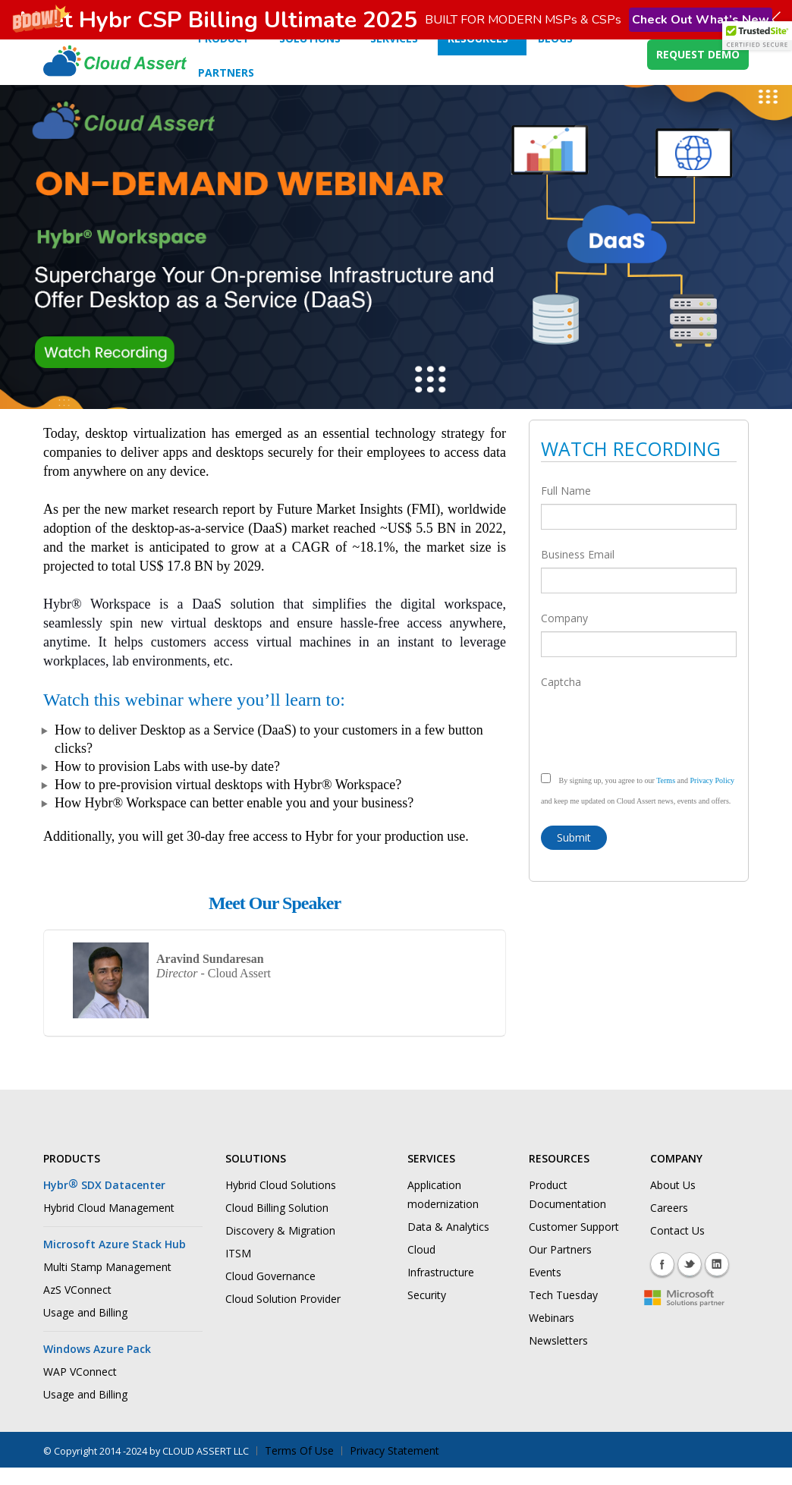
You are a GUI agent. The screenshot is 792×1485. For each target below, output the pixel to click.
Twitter (689, 1287)
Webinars (551, 1341)
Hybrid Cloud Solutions (280, 1208)
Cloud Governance (270, 1299)
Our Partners (560, 1273)
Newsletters (558, 1364)
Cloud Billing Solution (276, 1231)
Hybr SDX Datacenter (104, 1208)
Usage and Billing (85, 1336)
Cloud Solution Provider (283, 1322)
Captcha (561, 705)
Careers (669, 1231)
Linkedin (717, 1287)
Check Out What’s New (700, 19)
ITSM (238, 1276)
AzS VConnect (77, 1313)
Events (545, 1295)
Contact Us (677, 1254)
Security (426, 1318)
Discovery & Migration (280, 1254)
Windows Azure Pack (97, 1372)
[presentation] (656, 748)
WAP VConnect (80, 1395)
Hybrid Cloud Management (108, 1231)
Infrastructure (440, 1295)
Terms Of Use (299, 1474)
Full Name (566, 514)
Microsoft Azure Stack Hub (114, 1267)
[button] (396, 19)
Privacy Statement (394, 1474)
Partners (226, 96)
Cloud (421, 1273)
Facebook (662, 1287)
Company (564, 641)
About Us (673, 1208)
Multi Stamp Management (107, 1290)
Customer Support (574, 1250)
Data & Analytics (448, 1250)
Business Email (577, 578)
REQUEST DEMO (698, 78)
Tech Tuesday (563, 1318)
